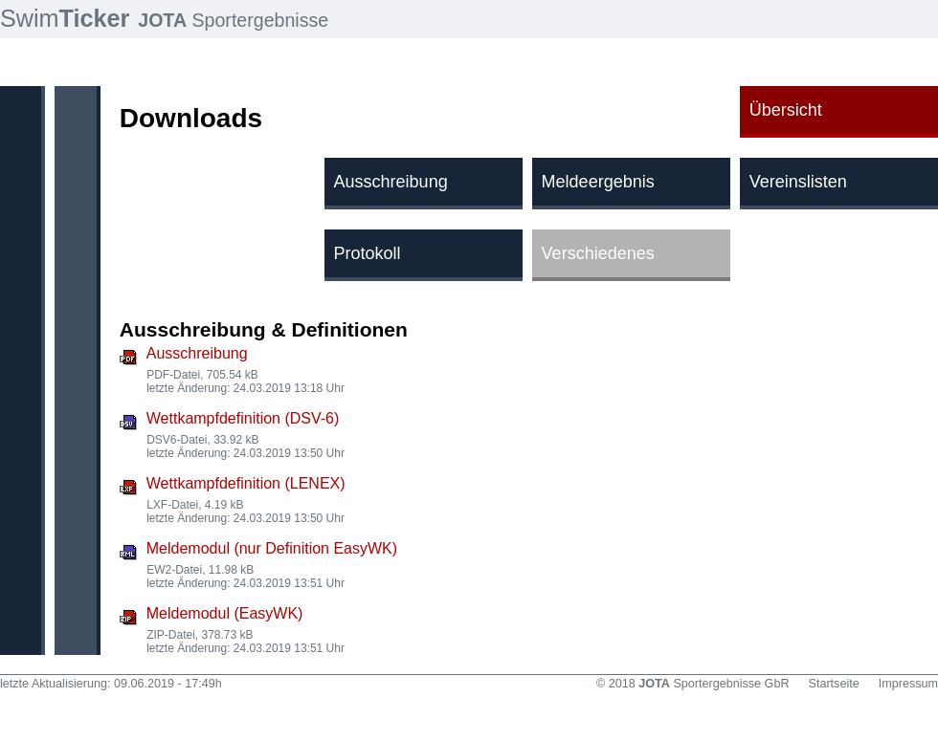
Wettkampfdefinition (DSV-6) (243, 418)
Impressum (908, 683)
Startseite (834, 683)
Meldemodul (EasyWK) (224, 613)
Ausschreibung (197, 353)
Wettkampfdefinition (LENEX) (246, 483)
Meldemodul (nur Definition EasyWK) (271, 548)
